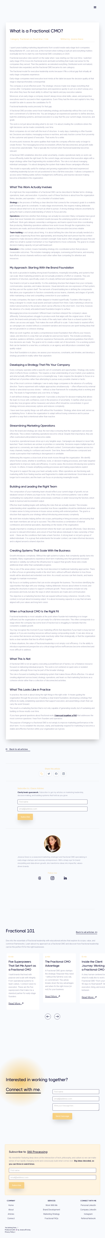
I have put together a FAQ (66, 715)
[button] (95, 7)
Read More (15, 1003)
